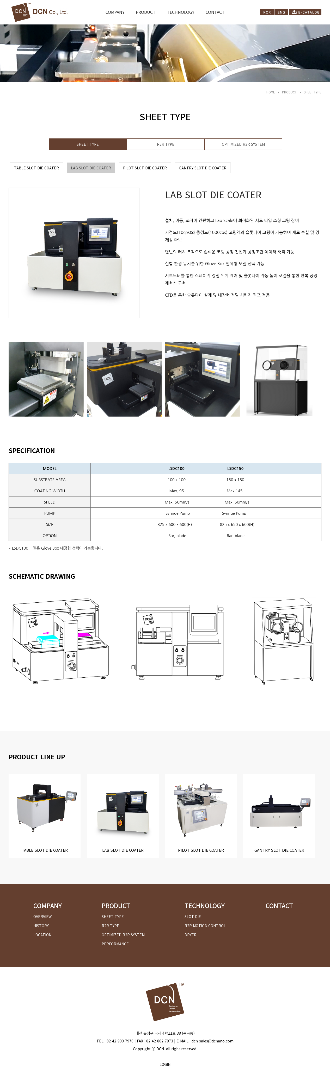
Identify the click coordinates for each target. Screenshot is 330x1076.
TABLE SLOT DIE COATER (36, 167)
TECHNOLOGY (180, 12)
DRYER (191, 934)
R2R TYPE (165, 144)
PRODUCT (146, 12)
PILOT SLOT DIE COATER (145, 167)
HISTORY (41, 925)
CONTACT (215, 12)
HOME (270, 92)
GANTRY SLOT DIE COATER (203, 167)
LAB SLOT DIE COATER (91, 167)
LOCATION (42, 934)
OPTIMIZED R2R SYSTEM (243, 144)
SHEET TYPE (312, 92)
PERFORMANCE (115, 943)
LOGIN (165, 1064)
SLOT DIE (193, 916)
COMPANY (115, 12)
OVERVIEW (42, 916)
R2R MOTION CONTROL (205, 925)
